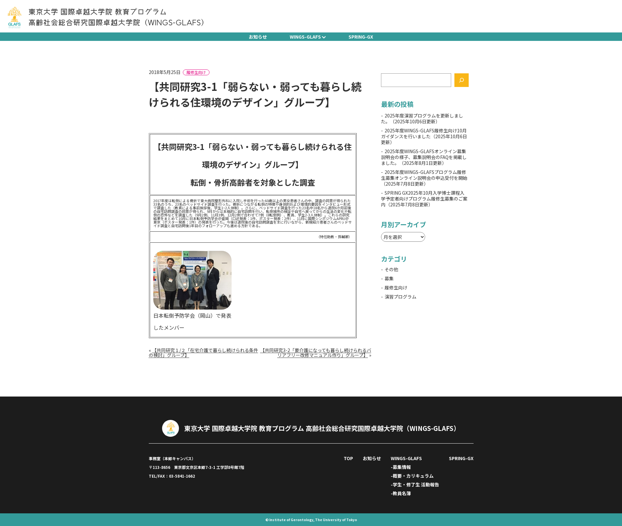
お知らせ (258, 36)
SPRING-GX (361, 36)
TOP (348, 458)
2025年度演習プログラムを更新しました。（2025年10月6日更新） (422, 118)
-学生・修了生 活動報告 (415, 484)
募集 (389, 278)
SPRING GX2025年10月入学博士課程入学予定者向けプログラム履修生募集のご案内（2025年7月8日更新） (424, 199)
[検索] (461, 80)
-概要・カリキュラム (412, 475)
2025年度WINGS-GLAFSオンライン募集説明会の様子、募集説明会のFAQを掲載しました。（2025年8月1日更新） (424, 157)
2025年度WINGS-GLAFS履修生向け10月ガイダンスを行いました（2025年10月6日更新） (424, 136)
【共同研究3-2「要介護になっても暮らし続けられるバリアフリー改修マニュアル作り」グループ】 (315, 352)
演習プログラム (400, 296)
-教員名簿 (401, 493)
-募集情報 (401, 467)
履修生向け (196, 72)
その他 (391, 269)
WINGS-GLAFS (305, 36)
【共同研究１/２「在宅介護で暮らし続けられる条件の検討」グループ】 (203, 352)
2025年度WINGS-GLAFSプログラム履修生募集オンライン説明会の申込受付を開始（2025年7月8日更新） (424, 178)
